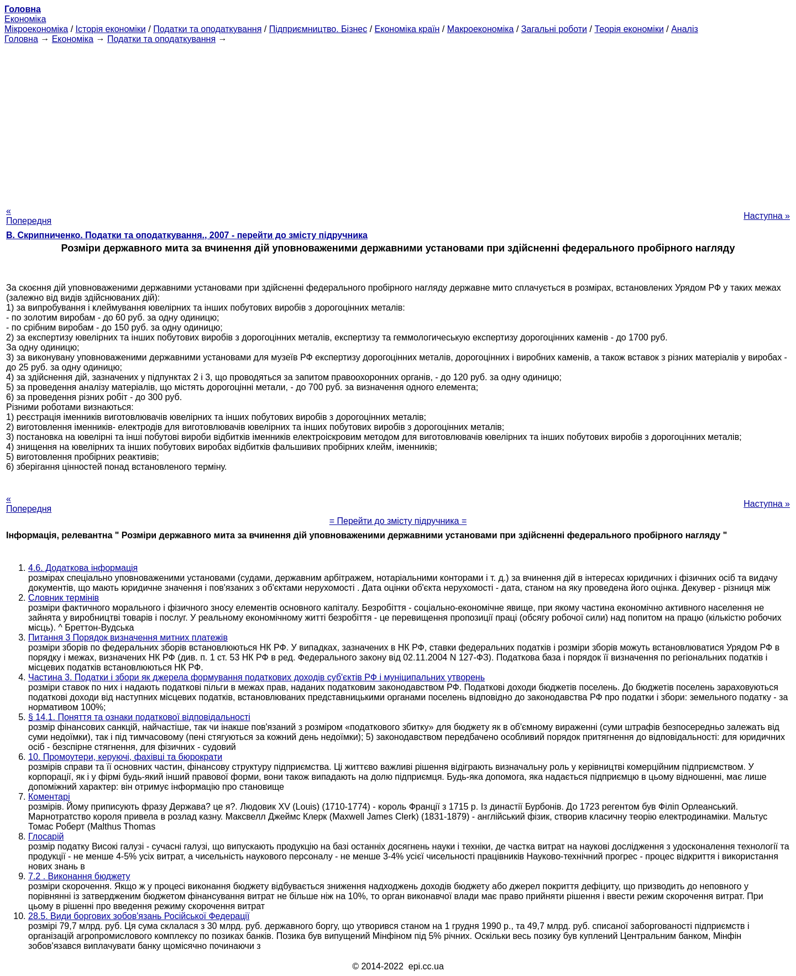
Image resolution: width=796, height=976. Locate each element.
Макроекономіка (480, 29)
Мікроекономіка (36, 29)
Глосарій (46, 836)
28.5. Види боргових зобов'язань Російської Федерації (138, 916)
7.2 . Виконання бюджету (79, 876)
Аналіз (684, 29)
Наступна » (766, 216)
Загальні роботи (554, 29)
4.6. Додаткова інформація (83, 568)
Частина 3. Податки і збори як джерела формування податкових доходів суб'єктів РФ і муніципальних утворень (256, 677)
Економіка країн (407, 29)
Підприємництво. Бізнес (318, 29)
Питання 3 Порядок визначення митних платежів (128, 637)
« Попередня (28, 215)
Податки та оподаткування (207, 29)
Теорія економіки (628, 29)
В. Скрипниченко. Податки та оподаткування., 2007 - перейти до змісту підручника (187, 235)
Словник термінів (63, 597)
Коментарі (49, 796)
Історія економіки (111, 29)
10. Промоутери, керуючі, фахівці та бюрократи (125, 757)
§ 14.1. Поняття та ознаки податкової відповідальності (139, 717)
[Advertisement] (398, 121)
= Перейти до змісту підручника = (398, 521)
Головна (21, 39)
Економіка (25, 19)
